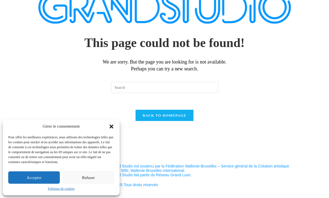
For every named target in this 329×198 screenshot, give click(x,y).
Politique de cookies (61, 189)
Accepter (34, 177)
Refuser (88, 177)
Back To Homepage (164, 115)
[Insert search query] (164, 87)
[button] (111, 126)
